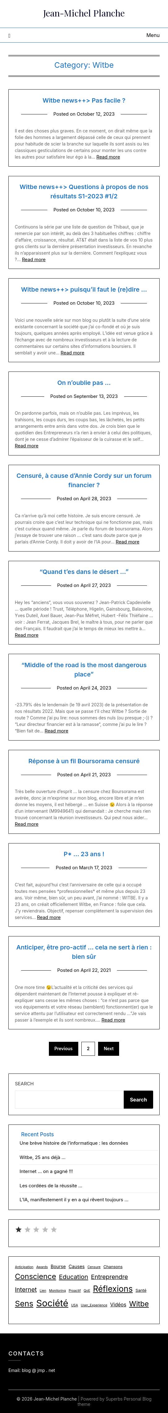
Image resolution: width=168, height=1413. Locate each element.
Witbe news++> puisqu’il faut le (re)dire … (84, 289)
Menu (153, 35)
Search (24, 1084)
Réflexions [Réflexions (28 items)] (113, 1289)
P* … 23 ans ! (84, 854)
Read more (108, 157)
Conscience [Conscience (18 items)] (35, 1276)
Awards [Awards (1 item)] (42, 1267)
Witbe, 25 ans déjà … (42, 1157)
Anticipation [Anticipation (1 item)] (24, 1267)
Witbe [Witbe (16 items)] (139, 1304)
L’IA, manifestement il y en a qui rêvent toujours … (73, 1200)
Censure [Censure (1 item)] (94, 1267)
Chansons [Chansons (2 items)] (113, 1266)
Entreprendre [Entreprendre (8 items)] (109, 1277)
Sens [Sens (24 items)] (24, 1303)
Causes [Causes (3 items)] (77, 1266)
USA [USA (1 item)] (74, 1305)
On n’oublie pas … (84, 382)
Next (109, 1048)
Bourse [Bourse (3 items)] (58, 1266)
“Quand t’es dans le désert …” (83, 571)
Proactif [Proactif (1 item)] (75, 1291)
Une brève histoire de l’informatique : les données (73, 1143)
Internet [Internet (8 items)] (26, 1289)
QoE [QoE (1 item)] (87, 1291)
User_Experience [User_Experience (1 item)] (94, 1305)
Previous (63, 1048)
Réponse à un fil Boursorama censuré (84, 761)
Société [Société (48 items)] (52, 1303)
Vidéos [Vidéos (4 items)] (118, 1304)
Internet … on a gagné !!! (46, 1171)
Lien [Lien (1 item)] (43, 1291)
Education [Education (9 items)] (73, 1277)
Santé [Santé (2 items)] (141, 1290)
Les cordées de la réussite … (50, 1186)
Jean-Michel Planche (84, 13)
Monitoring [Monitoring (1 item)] (57, 1291)
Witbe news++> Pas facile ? (83, 100)
